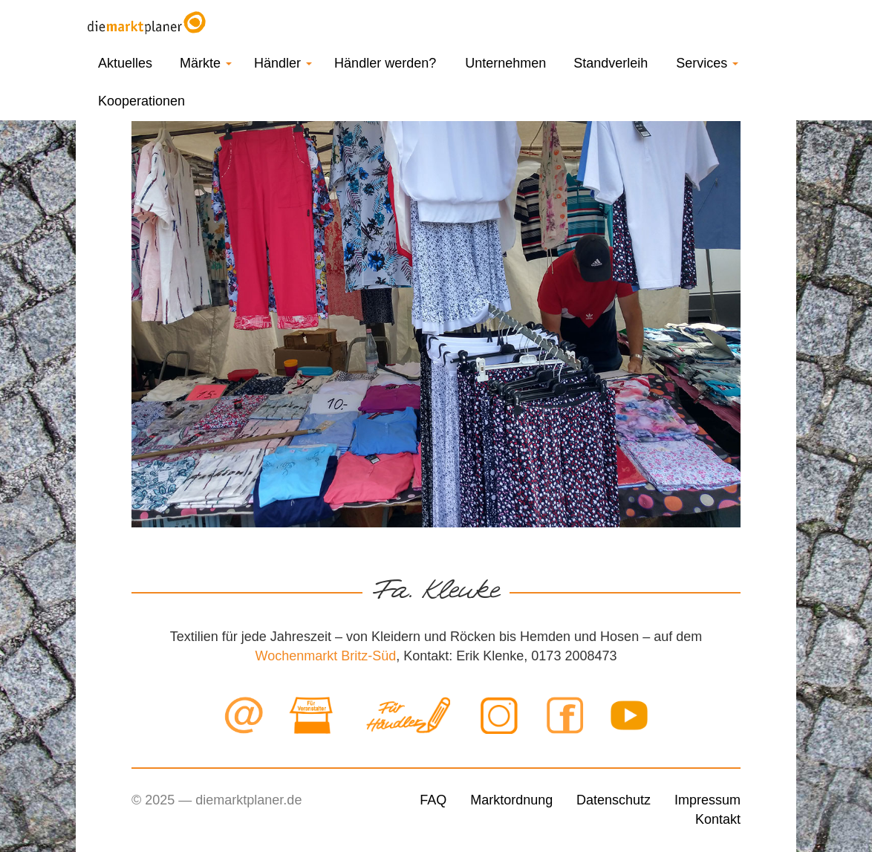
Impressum (707, 800)
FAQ (433, 800)
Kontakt (718, 819)
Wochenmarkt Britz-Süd (326, 655)
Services (707, 63)
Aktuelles (125, 63)
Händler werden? (385, 63)
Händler (283, 63)
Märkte (206, 63)
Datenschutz (613, 800)
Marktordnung (511, 800)
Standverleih (610, 63)
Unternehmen (505, 63)
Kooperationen (141, 101)
